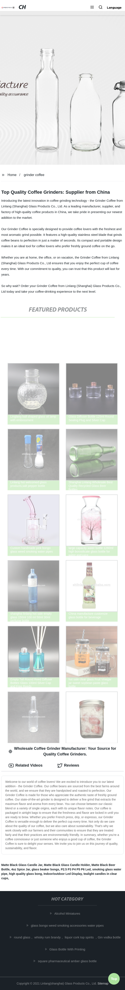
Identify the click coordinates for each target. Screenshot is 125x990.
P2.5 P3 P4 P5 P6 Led (76, 869)
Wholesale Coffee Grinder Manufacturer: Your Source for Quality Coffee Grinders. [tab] (62, 751)
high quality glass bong (25, 873)
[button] (92, 7)
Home (12, 175)
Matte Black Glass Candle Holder (67, 865)
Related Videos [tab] (26, 765)
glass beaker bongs (45, 869)
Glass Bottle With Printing (68, 949)
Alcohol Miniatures (68, 913)
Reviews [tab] (68, 765)
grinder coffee (34, 175)
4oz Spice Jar (20, 869)
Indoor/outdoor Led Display (63, 873)
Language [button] (114, 7)
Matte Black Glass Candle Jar (21, 865)
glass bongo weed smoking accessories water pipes (68, 925)
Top (114, 979)
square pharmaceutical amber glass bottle (68, 961)
